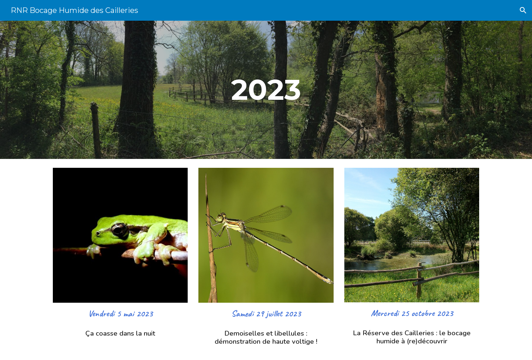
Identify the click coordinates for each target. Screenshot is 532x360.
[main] (266, 90)
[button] (523, 10)
